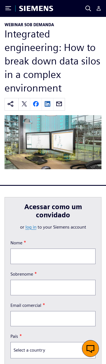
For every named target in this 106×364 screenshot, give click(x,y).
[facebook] (36, 104)
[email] (59, 104)
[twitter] (24, 104)
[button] (90, 348)
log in (30, 227)
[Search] (88, 8)
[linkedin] (47, 104)
